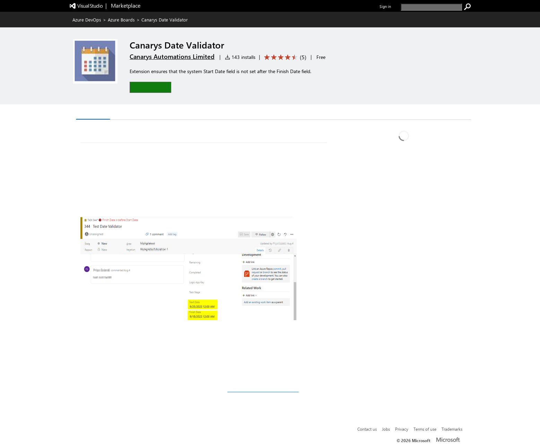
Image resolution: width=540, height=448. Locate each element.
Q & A (123, 112)
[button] (150, 87)
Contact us (367, 429)
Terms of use (424, 429)
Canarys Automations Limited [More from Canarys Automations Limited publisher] (172, 56)
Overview (93, 112)
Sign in (385, 6)
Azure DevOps (86, 20)
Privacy (401, 429)
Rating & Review (161, 112)
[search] (431, 7)
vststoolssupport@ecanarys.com (262, 390)
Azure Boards (121, 20)
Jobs (386, 429)
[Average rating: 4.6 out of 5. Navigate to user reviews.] (284, 57)
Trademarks (452, 429)
